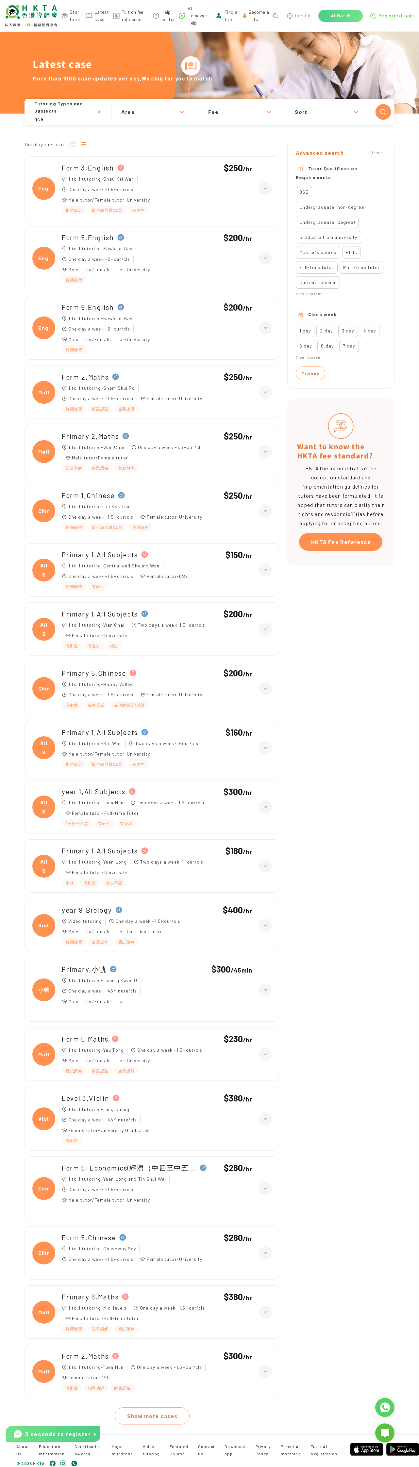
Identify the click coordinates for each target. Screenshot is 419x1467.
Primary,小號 (84, 969)
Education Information (52, 1450)
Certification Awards (88, 1450)
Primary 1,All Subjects (100, 554)
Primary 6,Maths (90, 1297)
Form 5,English (88, 237)
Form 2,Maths (85, 377)
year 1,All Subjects (94, 791)
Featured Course (179, 1450)
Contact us (206, 1450)
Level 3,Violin (85, 1098)
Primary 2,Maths (90, 436)
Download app (235, 1450)
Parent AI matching (291, 1450)
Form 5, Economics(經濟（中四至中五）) (129, 1168)
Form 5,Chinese (89, 1237)
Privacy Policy (263, 1450)
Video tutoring (151, 1450)
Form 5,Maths (85, 1039)
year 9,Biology (87, 910)
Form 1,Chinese (88, 495)
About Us (22, 1450)
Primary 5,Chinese (94, 673)
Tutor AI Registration (324, 1450)
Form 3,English (88, 168)
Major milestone (122, 1450)
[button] (209, 112)
